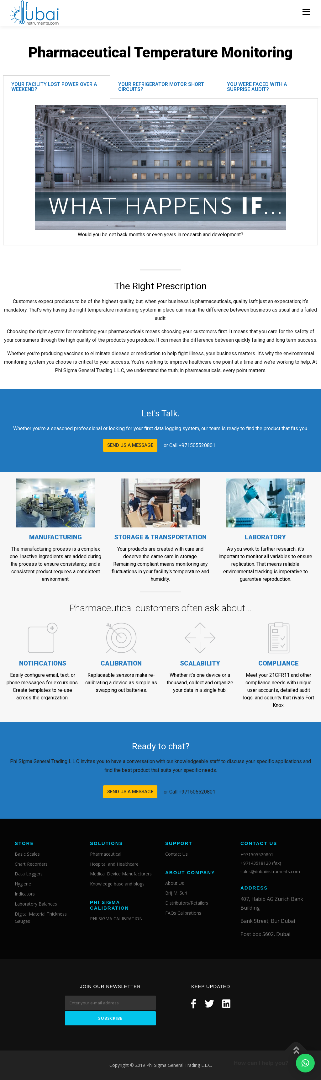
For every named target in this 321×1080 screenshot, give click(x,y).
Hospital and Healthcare (114, 864)
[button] (130, 445)
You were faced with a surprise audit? (257, 86)
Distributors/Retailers (186, 903)
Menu (306, 11)
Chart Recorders (31, 864)
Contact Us (176, 854)
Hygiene (23, 884)
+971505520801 (256, 855)
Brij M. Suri (176, 893)
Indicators (25, 894)
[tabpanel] (160, 172)
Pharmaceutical (105, 854)
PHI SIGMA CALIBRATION (116, 919)
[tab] (56, 87)
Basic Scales (27, 854)
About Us (174, 883)
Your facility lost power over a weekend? (54, 86)
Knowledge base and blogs (117, 884)
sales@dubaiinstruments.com (270, 872)
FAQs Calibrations (183, 913)
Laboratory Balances (36, 904)
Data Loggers (29, 874)
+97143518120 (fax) (260, 863)
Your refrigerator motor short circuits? (161, 86)
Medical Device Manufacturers (121, 874)
